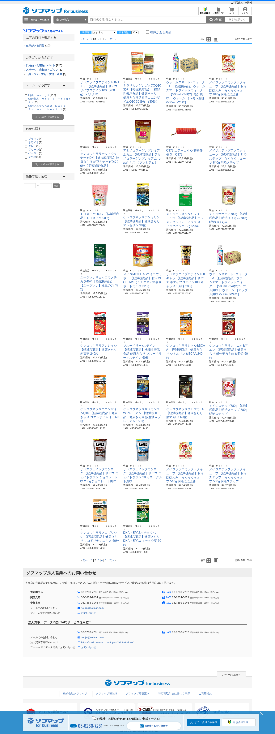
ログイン (245, 12)
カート (232, 12)
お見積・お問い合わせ (153, 725)
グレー (34, 146)
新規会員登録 (205, 12)
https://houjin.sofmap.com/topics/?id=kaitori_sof (107, 642)
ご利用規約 (237, 2)
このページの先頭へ (231, 674)
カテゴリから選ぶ (40, 20)
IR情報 (248, 2)
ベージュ (35, 153)
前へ (85, 38)
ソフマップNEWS (106, 693)
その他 (34, 156)
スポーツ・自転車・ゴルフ (44, 69)
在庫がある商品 (39, 45)
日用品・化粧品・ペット (44, 65)
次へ (111, 38)
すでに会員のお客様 (206, 722)
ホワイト (35, 142)
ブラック (35, 138)
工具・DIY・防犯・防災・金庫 (46, 74)
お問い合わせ (88, 613)
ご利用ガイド (218, 12)
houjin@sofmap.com (92, 608)
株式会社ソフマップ (75, 693)
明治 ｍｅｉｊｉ (42, 95)
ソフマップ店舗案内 (137, 693)
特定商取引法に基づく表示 (174, 693)
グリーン (35, 149)
